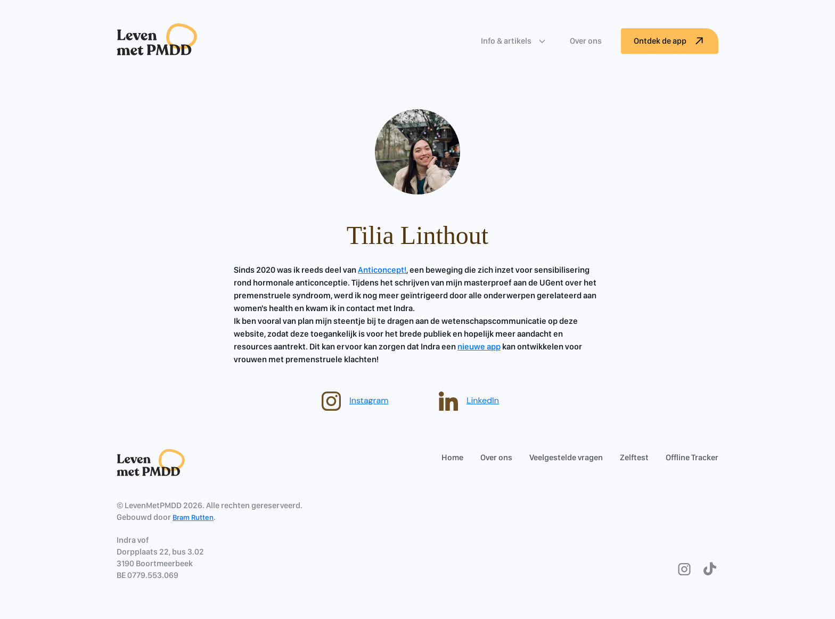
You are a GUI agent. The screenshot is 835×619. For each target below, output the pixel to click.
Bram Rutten (193, 517)
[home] (157, 40)
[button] (514, 41)
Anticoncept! (382, 270)
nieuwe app (479, 346)
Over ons (586, 41)
